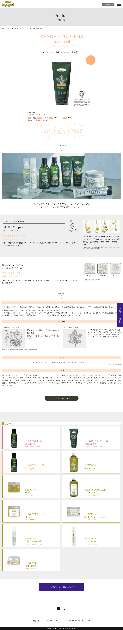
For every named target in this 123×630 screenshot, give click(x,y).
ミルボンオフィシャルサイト (78, 621)
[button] (62, 398)
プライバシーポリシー (54, 621)
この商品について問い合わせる (61, 587)
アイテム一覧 (14, 28)
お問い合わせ (37, 621)
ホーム (4, 28)
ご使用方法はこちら (61, 398)
